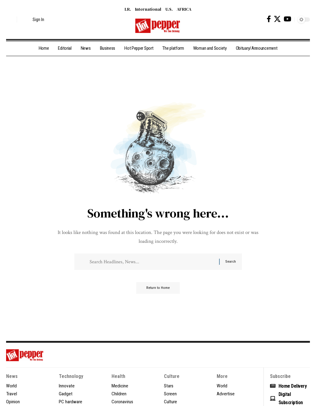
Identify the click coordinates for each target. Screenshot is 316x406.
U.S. (169, 9)
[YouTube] (287, 19)
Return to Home (158, 290)
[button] (11, 19)
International (148, 9)
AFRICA (184, 9)
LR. (128, 9)
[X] (277, 19)
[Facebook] (268, 19)
